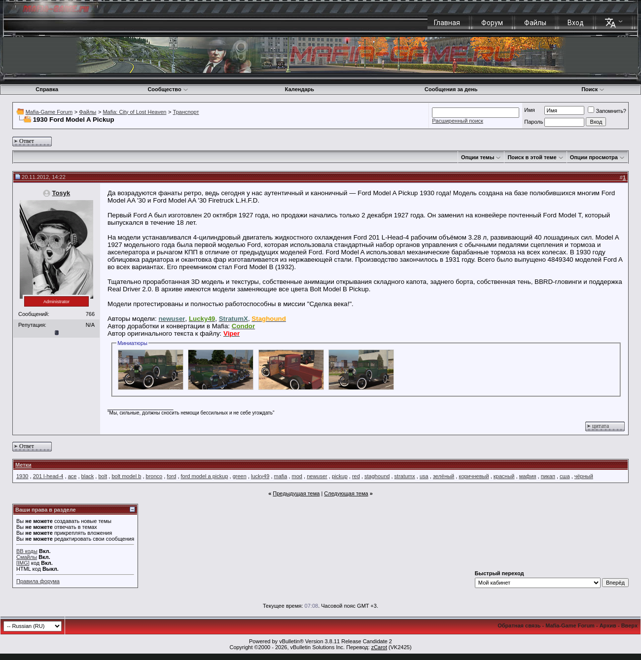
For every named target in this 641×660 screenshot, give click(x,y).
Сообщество (167, 89)
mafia (280, 476)
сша (565, 476)
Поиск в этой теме (531, 157)
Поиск (593, 89)
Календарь (299, 89)
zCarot (379, 647)
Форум (492, 23)
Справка (47, 89)
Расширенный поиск (457, 121)
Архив (608, 625)
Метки (23, 465)
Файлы (535, 23)
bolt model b (126, 476)
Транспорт (186, 112)
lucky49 (260, 476)
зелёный (443, 476)
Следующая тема (346, 493)
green (240, 476)
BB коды (26, 551)
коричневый (474, 476)
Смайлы (26, 557)
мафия (527, 476)
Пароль (533, 122)
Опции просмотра (594, 157)
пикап (548, 476)
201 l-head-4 (48, 476)
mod (297, 476)
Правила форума (38, 581)
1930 (22, 476)
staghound (377, 476)
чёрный (583, 476)
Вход (576, 23)
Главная (447, 23)
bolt (102, 476)
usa (424, 476)
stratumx (404, 476)
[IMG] (23, 563)
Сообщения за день (451, 89)
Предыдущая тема (296, 493)
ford (171, 476)
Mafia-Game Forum (49, 112)
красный (504, 476)
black (87, 476)
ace (72, 476)
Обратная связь (519, 625)
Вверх (629, 625)
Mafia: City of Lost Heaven (134, 112)
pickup (340, 476)
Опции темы (477, 157)
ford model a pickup (204, 476)
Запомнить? (607, 111)
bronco (154, 476)
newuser (317, 476)
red (356, 476)
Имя (529, 110)
